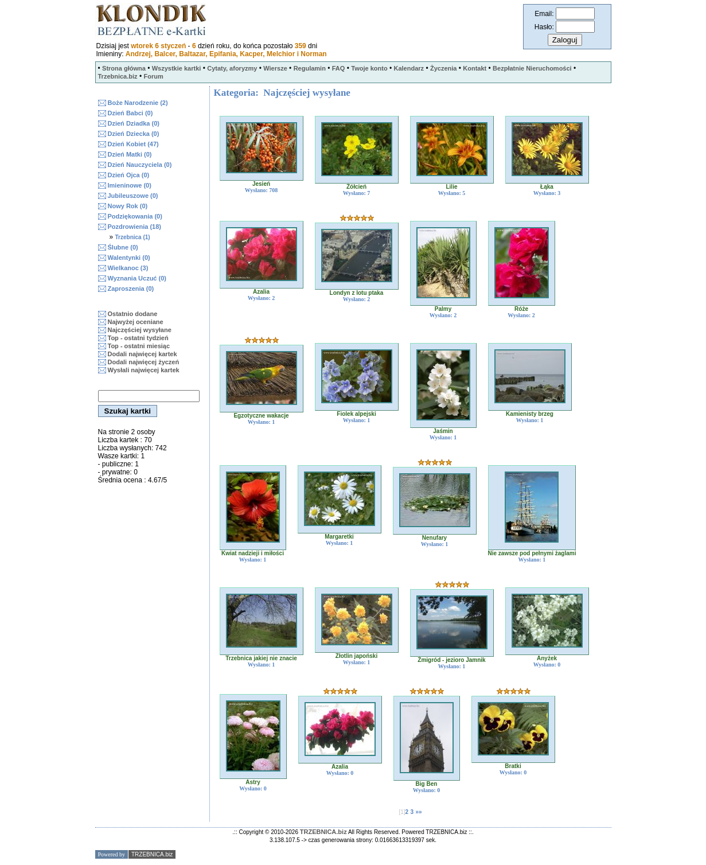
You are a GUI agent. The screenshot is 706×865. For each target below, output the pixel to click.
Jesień (261, 184)
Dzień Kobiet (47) (133, 144)
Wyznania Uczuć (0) (137, 278)
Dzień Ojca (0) (129, 175)
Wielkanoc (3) (128, 267)
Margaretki (339, 536)
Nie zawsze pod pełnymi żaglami (532, 553)
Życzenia (443, 68)
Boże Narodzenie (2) (138, 102)
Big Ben (427, 784)
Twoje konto (369, 68)
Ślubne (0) (123, 247)
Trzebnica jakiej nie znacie (261, 658)
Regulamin (310, 68)
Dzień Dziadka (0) (133, 123)
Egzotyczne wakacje (260, 415)
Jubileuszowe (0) (133, 195)
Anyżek (547, 658)
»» (418, 812)
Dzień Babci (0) (130, 113)
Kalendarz (408, 68)
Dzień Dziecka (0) (133, 133)
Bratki (513, 766)
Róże (521, 309)
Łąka (546, 187)
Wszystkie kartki (176, 68)
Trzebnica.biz (118, 76)
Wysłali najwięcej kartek (144, 370)
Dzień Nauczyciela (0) (140, 164)
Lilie (451, 187)
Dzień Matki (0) (130, 154)
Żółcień (356, 187)
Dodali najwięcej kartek (142, 353)
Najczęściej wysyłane (139, 329)
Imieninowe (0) (129, 185)
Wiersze (275, 68)
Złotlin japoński (356, 656)
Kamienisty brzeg (529, 414)
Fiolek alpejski (356, 414)
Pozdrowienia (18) (135, 226)
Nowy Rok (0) (128, 205)
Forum (153, 76)
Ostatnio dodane (133, 313)
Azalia (261, 292)
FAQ (338, 68)
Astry (252, 782)
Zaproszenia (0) (131, 288)
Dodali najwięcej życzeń (144, 362)
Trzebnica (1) (132, 237)
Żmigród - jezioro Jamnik (451, 660)
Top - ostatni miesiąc (139, 345)
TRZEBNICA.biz (323, 831)
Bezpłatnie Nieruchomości (532, 68)
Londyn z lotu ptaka (357, 293)
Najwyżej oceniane (135, 321)
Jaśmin (443, 431)
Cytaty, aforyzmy (232, 68)
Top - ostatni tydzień (138, 337)
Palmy (443, 309)
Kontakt (474, 68)
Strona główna (124, 68)
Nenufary (434, 538)
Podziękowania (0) (135, 216)
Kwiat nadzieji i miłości (252, 553)
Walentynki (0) (129, 257)
